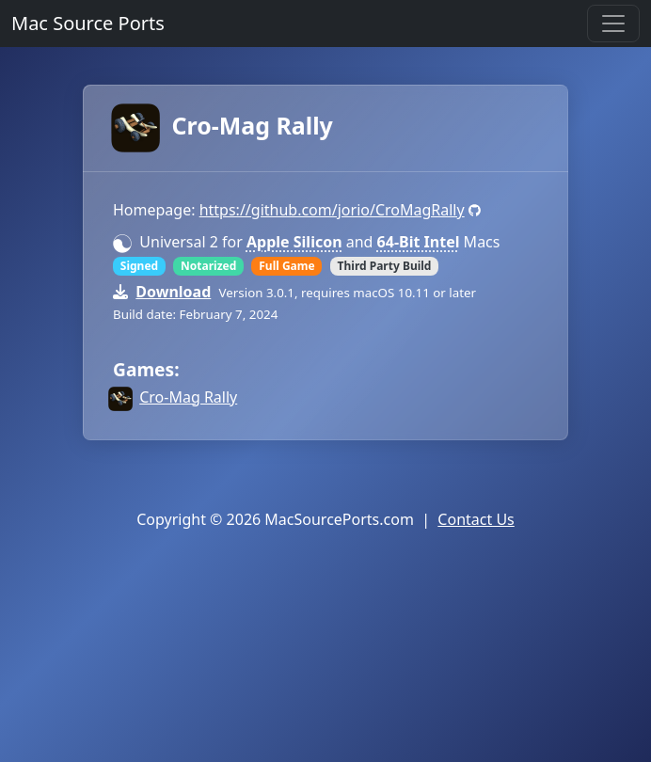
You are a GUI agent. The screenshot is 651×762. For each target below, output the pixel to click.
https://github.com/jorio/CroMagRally (332, 209)
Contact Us (475, 519)
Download (173, 291)
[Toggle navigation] (613, 23)
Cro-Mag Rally (223, 125)
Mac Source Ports (88, 23)
